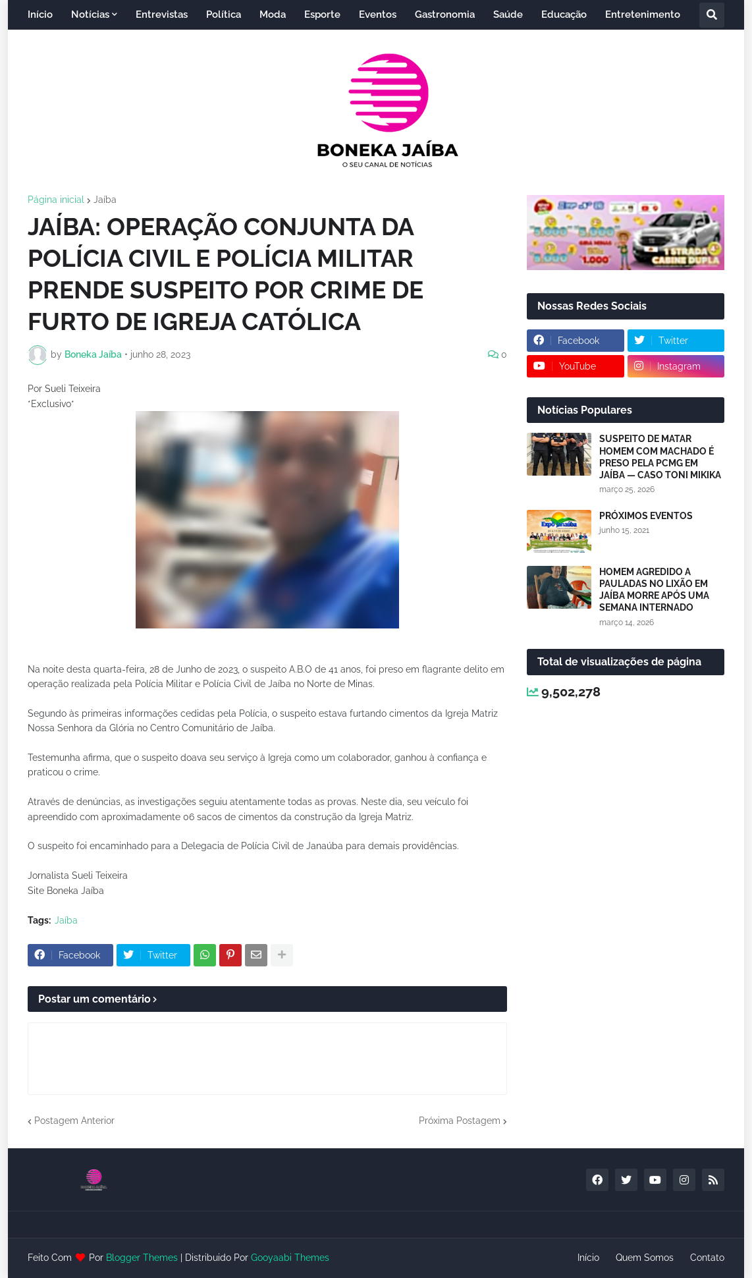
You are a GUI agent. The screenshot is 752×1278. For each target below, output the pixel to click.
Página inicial (56, 199)
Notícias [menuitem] (90, 14)
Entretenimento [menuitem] (642, 14)
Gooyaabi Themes (290, 1257)
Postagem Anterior (74, 1120)
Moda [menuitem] (272, 14)
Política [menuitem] (223, 14)
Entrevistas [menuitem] (162, 14)
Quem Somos (645, 1257)
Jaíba (105, 199)
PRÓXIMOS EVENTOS (646, 516)
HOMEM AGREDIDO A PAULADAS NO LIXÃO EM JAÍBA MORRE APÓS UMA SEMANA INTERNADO (654, 590)
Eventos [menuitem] (377, 14)
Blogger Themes (142, 1257)
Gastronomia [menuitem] (445, 14)
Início (588, 1257)
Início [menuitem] (40, 14)
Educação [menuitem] (564, 14)
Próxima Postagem (459, 1120)
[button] (711, 15)
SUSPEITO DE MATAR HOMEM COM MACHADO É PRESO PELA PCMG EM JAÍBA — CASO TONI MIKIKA (660, 456)
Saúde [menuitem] (508, 14)
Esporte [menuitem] (322, 14)
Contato (707, 1257)
